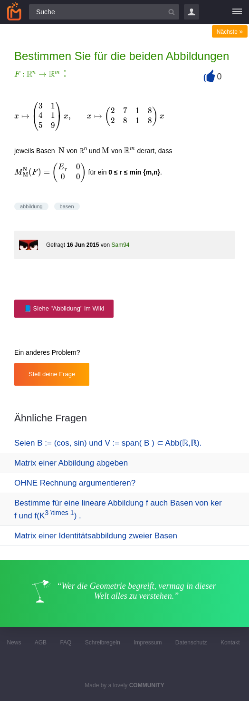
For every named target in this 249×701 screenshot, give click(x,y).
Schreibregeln (102, 642)
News (14, 642)
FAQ (65, 642)
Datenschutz (191, 642)
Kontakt (230, 642)
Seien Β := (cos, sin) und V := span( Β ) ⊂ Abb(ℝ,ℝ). (107, 443)
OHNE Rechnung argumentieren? (74, 482)
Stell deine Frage (52, 374)
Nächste (230, 32)
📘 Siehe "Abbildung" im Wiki (64, 308)
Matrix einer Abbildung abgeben (71, 462)
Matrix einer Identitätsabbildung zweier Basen (95, 535)
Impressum (148, 642)
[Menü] (237, 11)
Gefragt (55, 245)
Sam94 (120, 245)
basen (67, 206)
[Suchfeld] (104, 11)
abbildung (31, 206)
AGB (41, 642)
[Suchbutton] (171, 11)
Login (191, 11)
